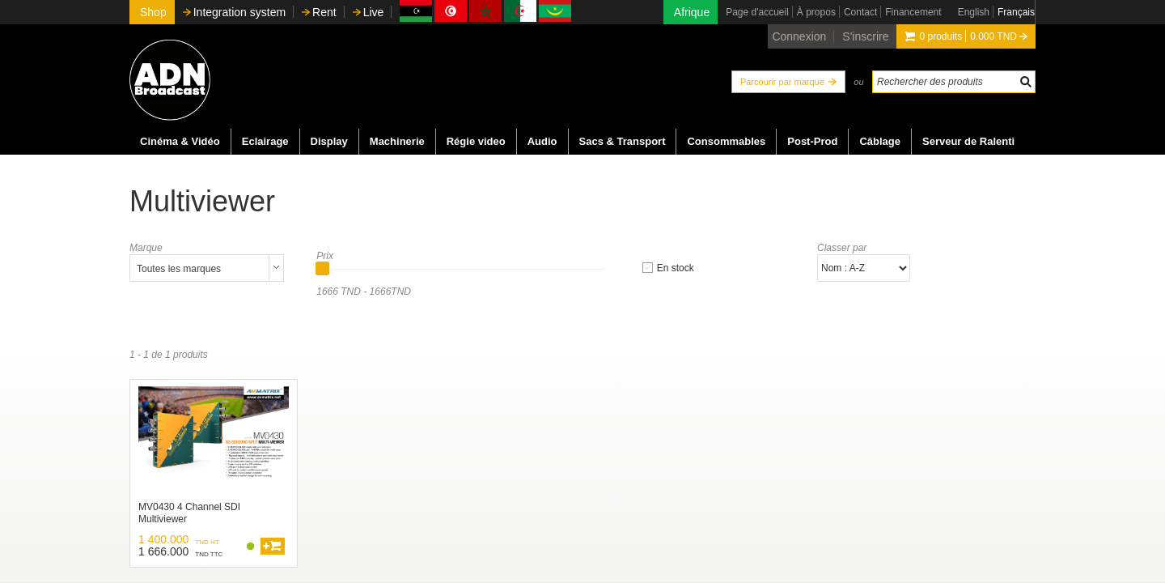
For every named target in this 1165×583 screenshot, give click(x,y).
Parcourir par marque (782, 82)
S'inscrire (865, 36)
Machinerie (397, 141)
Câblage (879, 141)
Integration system (239, 12)
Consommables (726, 141)
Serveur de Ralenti (968, 141)
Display (329, 141)
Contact (860, 12)
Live (373, 12)
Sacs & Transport (622, 141)
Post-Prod (812, 141)
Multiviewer (202, 201)
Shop (153, 12)
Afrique (692, 12)
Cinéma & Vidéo (180, 141)
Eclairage (265, 141)
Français (1016, 12)
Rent (324, 12)
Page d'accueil (757, 12)
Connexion (799, 36)
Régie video (476, 141)
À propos (816, 12)
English (973, 12)
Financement (913, 12)
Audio (542, 141)
